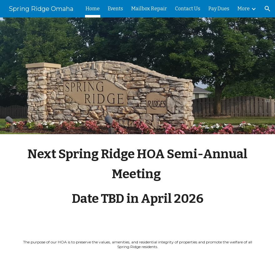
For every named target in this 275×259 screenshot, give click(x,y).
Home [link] (93, 9)
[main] (137, 182)
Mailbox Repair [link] (149, 9)
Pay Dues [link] (218, 9)
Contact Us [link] (187, 9)
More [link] (244, 9)
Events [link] (115, 9)
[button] (267, 8)
